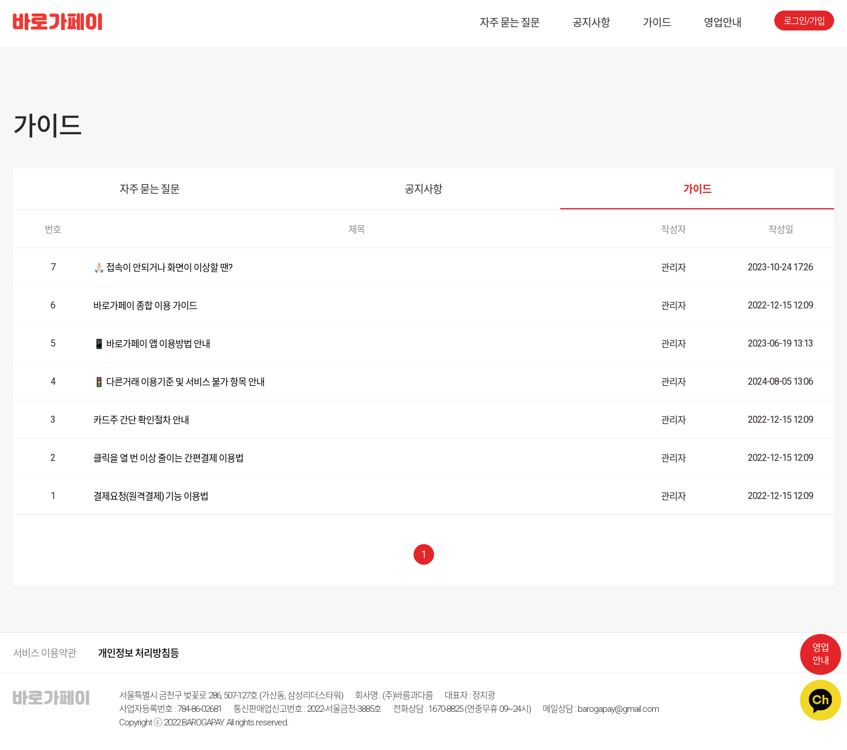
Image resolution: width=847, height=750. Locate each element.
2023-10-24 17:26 (780, 267)
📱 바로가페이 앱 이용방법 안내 (151, 343)
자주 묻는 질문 (510, 22)
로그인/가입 (804, 21)
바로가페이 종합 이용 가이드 (145, 305)
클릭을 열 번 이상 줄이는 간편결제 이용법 (168, 458)
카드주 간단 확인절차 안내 (141, 420)
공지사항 (591, 22)
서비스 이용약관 (44, 653)
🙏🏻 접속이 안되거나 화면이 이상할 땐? (162, 267)
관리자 (673, 267)
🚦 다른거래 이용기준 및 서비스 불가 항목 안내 (179, 382)
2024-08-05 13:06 (780, 381)
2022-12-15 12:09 (780, 305)
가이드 (657, 22)
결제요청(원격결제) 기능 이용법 (150, 496)
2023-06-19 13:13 (780, 343)
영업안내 (722, 22)
